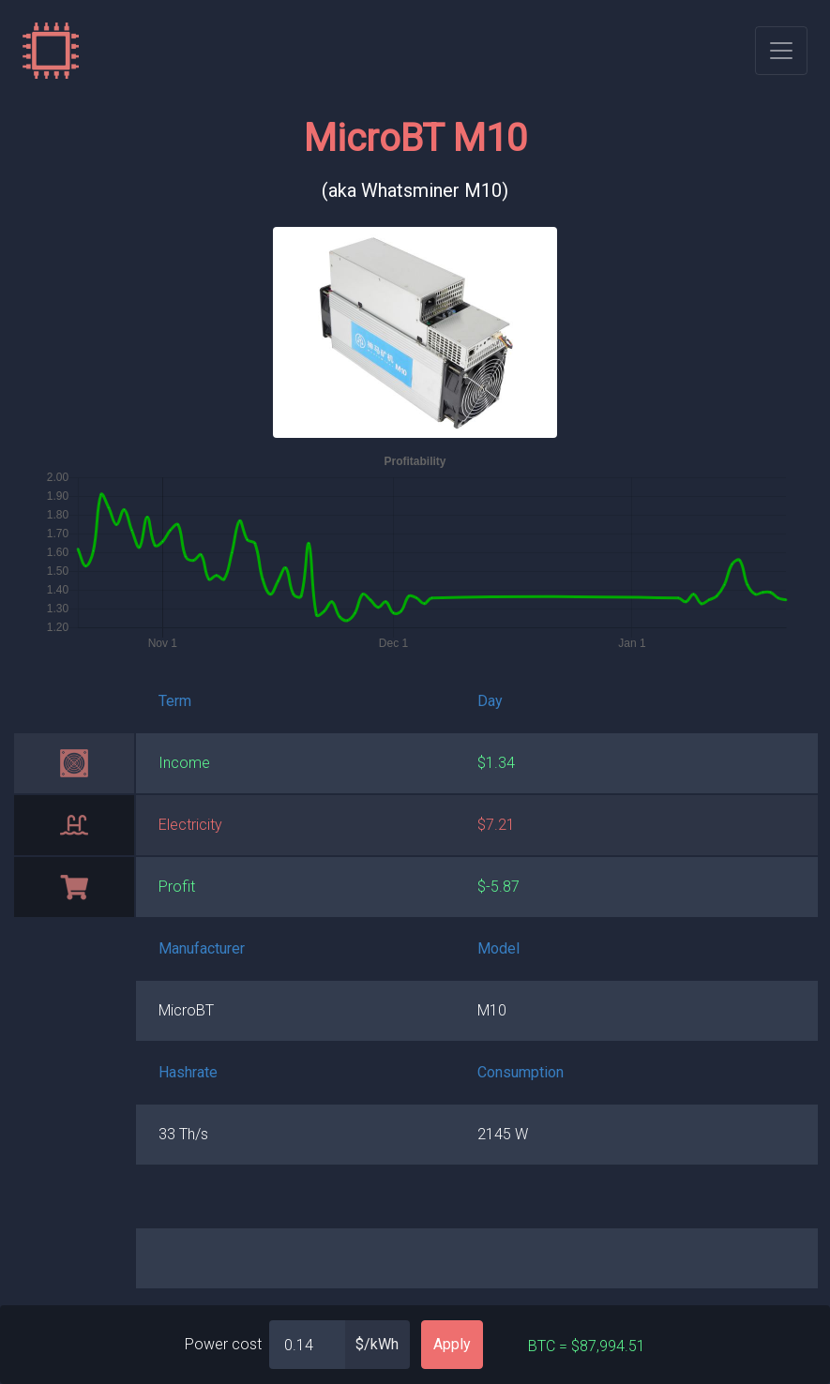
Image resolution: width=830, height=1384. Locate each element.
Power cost (223, 1344)
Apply (452, 1344)
